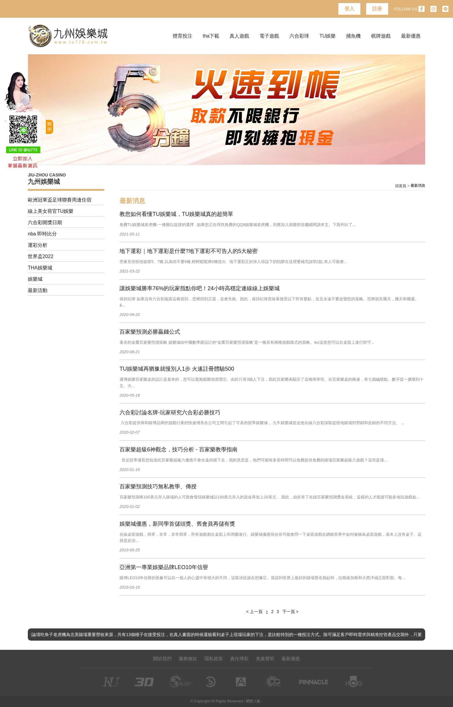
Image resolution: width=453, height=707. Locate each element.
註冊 (377, 8)
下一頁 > (290, 611)
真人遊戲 (239, 36)
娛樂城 (35, 279)
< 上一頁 (254, 611)
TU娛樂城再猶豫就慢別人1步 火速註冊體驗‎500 (177, 369)
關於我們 (162, 658)
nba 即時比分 (42, 233)
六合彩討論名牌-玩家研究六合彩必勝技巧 (170, 412)
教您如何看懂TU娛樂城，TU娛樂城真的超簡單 (176, 214)
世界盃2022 (40, 256)
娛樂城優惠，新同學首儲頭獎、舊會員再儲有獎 (177, 524)
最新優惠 (411, 36)
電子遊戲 (269, 36)
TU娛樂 (327, 36)
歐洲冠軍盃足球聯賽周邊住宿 (59, 199)
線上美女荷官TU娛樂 (50, 211)
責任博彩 (239, 658)
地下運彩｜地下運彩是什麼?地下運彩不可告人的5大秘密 (189, 251)
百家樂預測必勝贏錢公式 (150, 332)
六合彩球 (299, 36)
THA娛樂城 (40, 267)
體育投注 (182, 36)
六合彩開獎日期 (45, 222)
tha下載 (211, 36)
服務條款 (188, 658)
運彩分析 (37, 245)
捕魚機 (353, 36)
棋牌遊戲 (381, 36)
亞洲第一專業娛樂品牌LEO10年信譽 (164, 567)
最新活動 (37, 290)
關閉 (49, 126)
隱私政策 (213, 658)
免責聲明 (265, 658)
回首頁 (400, 186)
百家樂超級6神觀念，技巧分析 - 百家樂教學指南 (179, 449)
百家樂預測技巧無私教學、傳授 (158, 486)
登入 (349, 8)
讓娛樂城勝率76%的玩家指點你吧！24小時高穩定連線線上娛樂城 (200, 288)
